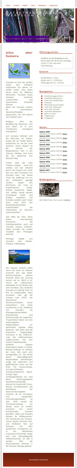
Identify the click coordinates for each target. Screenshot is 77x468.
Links (33, 5)
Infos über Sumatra (52, 109)
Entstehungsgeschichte (53, 96)
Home (8, 5)
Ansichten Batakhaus (52, 111)
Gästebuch (42, 5)
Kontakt (16, 5)
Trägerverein (49, 116)
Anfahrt (25, 5)
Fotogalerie (48, 118)
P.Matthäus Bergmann (53, 98)
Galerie (67, 200)
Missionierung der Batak (54, 105)
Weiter (64, 134)
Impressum (53, 5)
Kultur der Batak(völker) (53, 100)
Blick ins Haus (50, 114)
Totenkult (48, 103)
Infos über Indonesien (53, 107)
